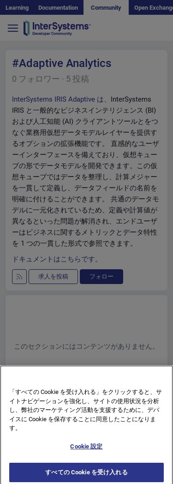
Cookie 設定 (86, 448)
